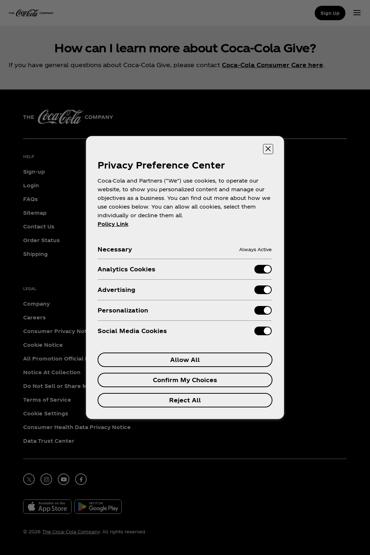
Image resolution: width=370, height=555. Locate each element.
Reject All (185, 400)
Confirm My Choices (185, 379)
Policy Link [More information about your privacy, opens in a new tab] (113, 224)
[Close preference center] (268, 149)
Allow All (185, 359)
